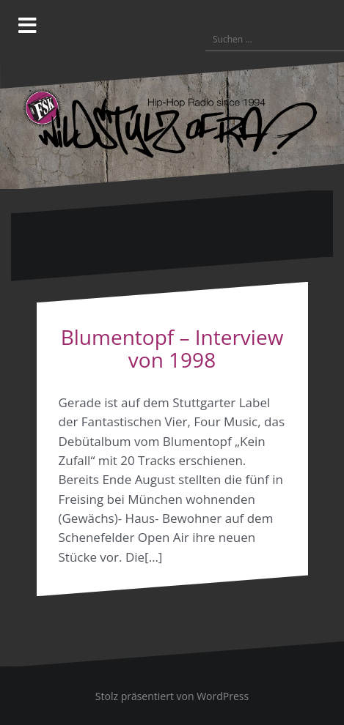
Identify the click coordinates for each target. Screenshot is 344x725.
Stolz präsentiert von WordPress (172, 696)
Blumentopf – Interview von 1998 (172, 348)
